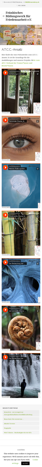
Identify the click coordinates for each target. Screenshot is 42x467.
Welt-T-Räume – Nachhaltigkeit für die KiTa (17, 432)
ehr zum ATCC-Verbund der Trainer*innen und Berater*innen (21, 63)
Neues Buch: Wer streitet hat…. (14, 419)
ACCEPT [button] (25, 463)
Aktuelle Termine (9, 423)
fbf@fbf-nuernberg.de (32, 2)
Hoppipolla (7, 428)
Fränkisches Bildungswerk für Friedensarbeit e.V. (19, 16)
